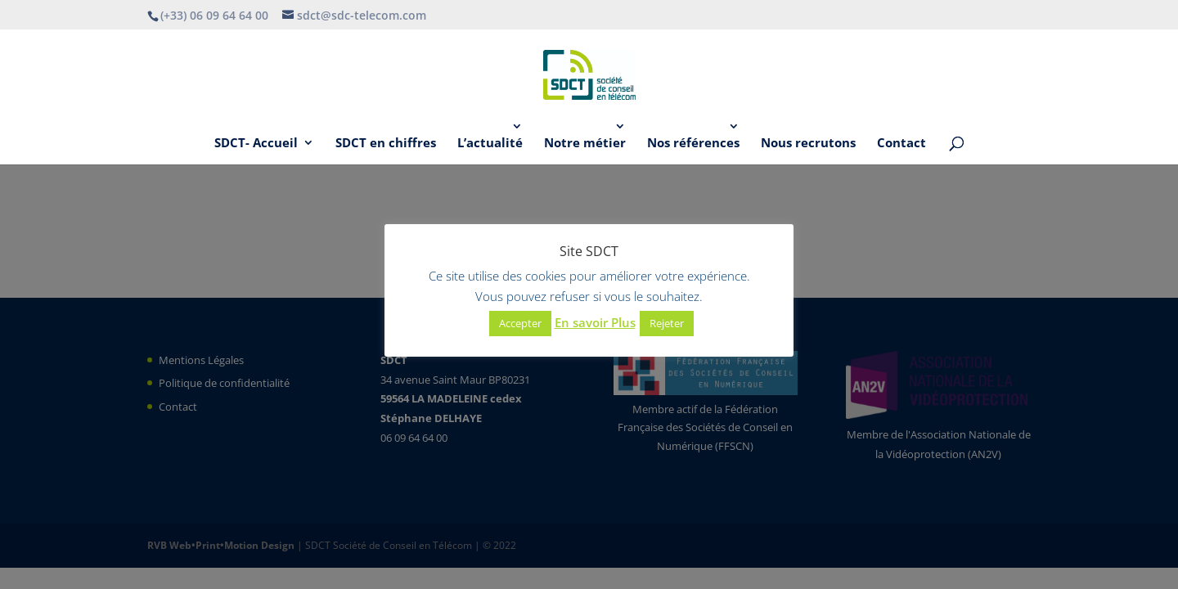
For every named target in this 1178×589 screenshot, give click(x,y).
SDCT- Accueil (256, 144)
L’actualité (490, 144)
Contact (901, 144)
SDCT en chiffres (385, 144)
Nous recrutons (808, 144)
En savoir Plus (595, 322)
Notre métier (585, 144)
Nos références (693, 144)
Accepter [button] (520, 323)
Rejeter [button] (667, 323)
